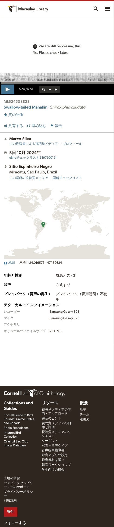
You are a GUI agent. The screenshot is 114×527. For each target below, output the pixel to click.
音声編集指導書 (53, 450)
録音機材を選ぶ (53, 460)
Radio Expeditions (16, 428)
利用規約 (10, 500)
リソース (50, 403)
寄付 (10, 511)
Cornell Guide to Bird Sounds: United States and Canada (19, 419)
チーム (84, 414)
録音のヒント (51, 418)
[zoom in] (55, 89)
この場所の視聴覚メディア (28, 178)
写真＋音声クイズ (55, 445)
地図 (9, 262)
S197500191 (33, 157)
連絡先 (84, 419)
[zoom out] (49, 89)
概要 (84, 403)
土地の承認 (12, 478)
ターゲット (50, 440)
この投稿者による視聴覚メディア (33, 143)
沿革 (83, 409)
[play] (7, 89)
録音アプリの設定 (55, 455)
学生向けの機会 (53, 469)
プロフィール (72, 143)
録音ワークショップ (56, 464)
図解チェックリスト (67, 178)
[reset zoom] (43, 89)
